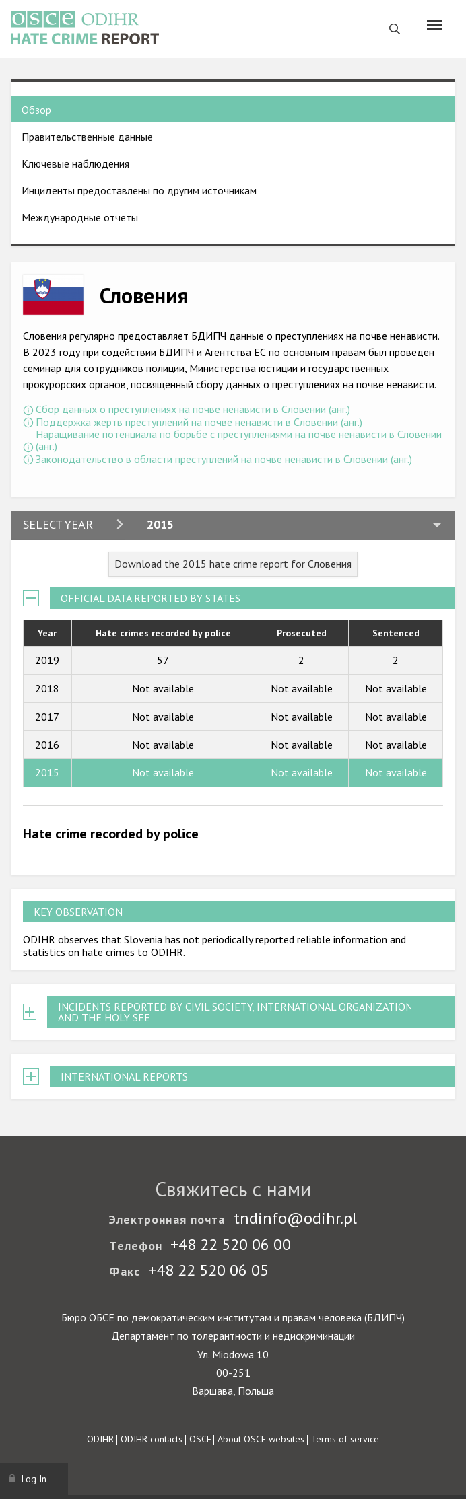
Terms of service (345, 1439)
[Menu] (434, 25)
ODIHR (100, 1439)
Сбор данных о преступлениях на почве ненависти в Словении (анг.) (193, 409)
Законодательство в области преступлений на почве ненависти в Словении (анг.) (224, 459)
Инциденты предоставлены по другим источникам (139, 190)
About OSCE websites (261, 1439)
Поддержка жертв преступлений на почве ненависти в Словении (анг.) (199, 422)
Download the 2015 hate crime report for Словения (233, 564)
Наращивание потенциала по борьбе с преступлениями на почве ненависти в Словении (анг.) (239, 440)
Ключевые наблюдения (75, 163)
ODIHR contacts (151, 1439)
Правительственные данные (87, 136)
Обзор (36, 109)
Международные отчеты (80, 217)
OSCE (200, 1439)
